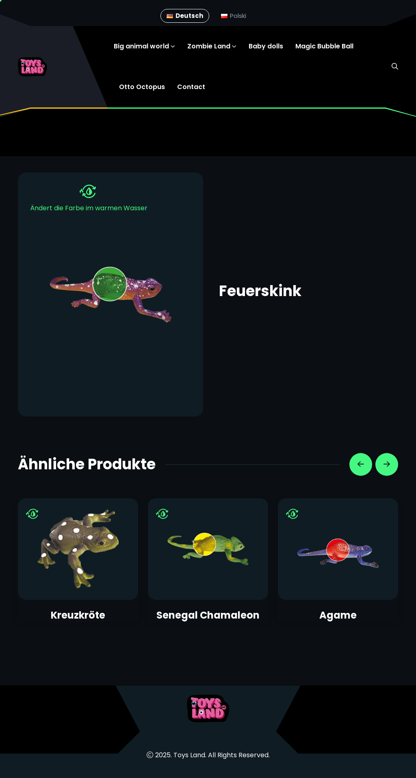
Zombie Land (208, 46)
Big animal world (141, 46)
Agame (338, 615)
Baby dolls (266, 46)
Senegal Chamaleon (208, 615)
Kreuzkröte (78, 615)
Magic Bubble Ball (324, 46)
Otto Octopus (142, 87)
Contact (191, 87)
